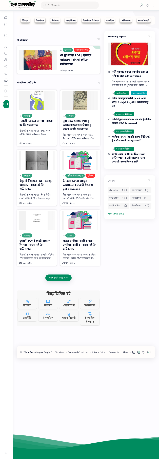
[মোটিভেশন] (126, 20)
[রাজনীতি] (110, 20)
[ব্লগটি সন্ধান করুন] (70, 5)
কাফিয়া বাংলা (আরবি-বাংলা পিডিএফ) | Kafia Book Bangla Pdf (131, 189)
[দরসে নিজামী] (144, 20)
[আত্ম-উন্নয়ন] (118, 248)
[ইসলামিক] (40, 20)
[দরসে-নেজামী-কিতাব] (140, 144)
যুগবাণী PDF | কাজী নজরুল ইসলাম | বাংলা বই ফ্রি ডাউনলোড (34, 295)
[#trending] (118, 241)
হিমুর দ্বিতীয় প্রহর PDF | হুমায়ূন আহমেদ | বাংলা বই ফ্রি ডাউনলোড (35, 235)
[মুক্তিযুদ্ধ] (90, 226)
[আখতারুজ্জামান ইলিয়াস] (140, 241)
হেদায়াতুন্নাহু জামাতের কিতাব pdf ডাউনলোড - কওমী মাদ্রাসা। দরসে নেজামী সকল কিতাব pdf (128, 208)
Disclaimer (59, 449)
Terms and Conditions (78, 449)
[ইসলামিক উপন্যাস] (91, 20)
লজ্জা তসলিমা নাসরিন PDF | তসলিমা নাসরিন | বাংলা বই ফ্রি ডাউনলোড (79, 295)
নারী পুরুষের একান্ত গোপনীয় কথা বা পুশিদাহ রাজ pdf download (130, 124)
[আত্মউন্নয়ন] (71, 20)
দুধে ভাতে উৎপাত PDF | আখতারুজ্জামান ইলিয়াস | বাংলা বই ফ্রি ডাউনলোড (77, 175)
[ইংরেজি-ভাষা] (140, 256)
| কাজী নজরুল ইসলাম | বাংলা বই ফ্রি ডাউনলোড (35, 173)
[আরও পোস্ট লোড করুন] (58, 328)
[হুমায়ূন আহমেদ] (82, 100)
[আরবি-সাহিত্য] (121, 144)
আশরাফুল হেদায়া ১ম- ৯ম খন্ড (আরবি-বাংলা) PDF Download (131, 172)
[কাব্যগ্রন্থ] (27, 166)
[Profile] (141, 5)
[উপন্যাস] (55, 20)
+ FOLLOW (6, 104)
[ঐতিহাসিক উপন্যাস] (75, 226)
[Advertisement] (86, 51)
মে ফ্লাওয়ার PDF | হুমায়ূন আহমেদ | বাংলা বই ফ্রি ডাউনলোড (75, 110)
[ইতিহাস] (25, 20)
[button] (147, 5)
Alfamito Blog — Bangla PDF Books (46, 449)
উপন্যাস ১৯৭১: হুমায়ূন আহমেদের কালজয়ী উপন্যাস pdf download (78, 235)
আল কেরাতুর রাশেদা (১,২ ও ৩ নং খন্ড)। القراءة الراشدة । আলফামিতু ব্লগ (130, 152)
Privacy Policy (98, 449)
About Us (127, 449)
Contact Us (114, 449)
